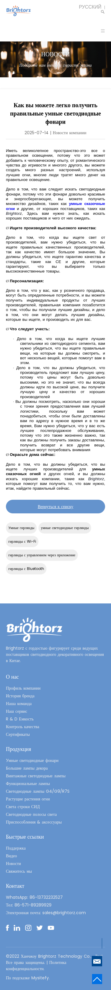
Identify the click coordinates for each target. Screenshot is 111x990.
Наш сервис (16, 711)
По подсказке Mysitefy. (28, 978)
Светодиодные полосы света (31, 814)
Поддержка (16, 848)
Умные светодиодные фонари (32, 760)
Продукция (18, 749)
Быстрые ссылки (25, 836)
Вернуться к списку (55, 507)
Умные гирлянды (21, 527)
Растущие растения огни (28, 799)
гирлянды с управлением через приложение (41, 555)
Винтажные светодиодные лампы (36, 776)
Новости (13, 863)
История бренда (20, 696)
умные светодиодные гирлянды (65, 527)
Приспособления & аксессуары (34, 822)
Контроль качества (22, 727)
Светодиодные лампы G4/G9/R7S (38, 791)
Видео (11, 856)
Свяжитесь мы (19, 871)
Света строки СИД (23, 807)
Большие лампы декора (27, 768)
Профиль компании (23, 688)
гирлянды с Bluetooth (26, 568)
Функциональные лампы (28, 783)
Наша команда (19, 704)
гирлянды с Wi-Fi (22, 541)
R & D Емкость (20, 719)
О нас (12, 676)
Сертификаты (18, 734)
